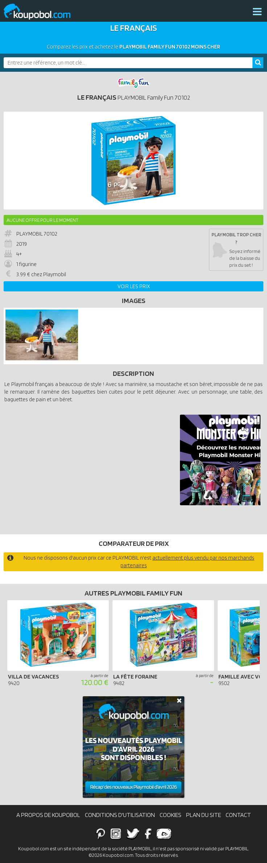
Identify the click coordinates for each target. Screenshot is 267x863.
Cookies (170, 814)
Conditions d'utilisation (120, 814)
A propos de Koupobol (48, 814)
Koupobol (42, 12)
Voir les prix (134, 286)
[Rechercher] (257, 62)
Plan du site (203, 814)
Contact (238, 814)
